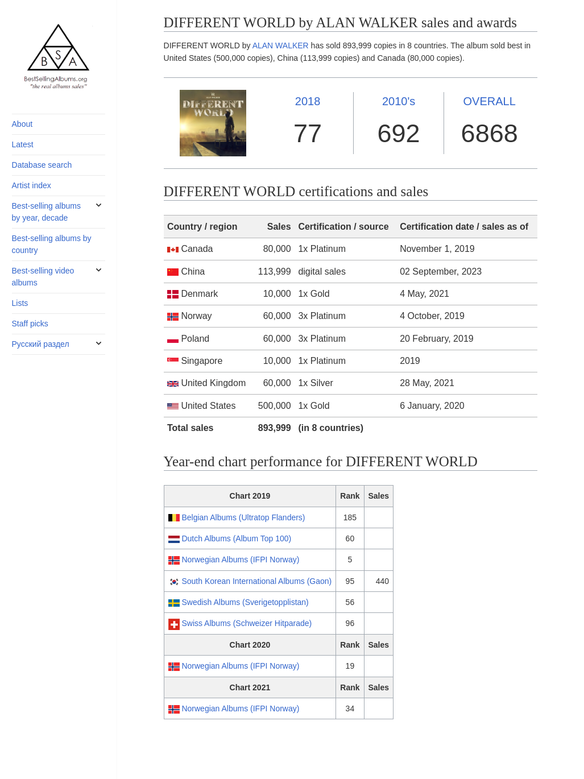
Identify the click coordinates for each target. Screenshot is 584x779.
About (22, 124)
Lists (20, 303)
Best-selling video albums (43, 276)
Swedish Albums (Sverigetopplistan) (244, 602)
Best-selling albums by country (52, 244)
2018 (308, 101)
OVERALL (489, 101)
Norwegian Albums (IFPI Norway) (240, 559)
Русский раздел (40, 344)
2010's (398, 101)
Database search (42, 164)
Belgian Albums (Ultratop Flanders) (243, 517)
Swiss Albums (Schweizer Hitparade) (246, 623)
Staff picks (30, 323)
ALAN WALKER (280, 45)
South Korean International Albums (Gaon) (256, 581)
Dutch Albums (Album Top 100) (236, 538)
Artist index (31, 185)
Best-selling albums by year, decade (46, 211)
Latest (23, 144)
